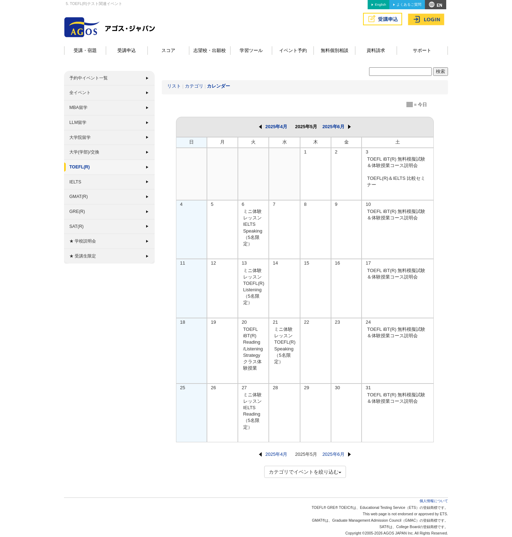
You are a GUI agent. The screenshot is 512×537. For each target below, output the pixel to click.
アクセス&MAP (435, 4)
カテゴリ (194, 86)
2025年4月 (273, 126)
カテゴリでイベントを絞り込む (305, 472)
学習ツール (251, 50)
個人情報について (434, 501)
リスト (174, 86)
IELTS (75, 181)
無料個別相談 (334, 50)
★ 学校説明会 (82, 241)
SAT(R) (76, 226)
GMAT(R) (78, 196)
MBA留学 (78, 107)
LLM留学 (77, 122)
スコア (168, 50)
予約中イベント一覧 (88, 77)
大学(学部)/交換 (84, 152)
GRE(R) (77, 211)
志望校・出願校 (209, 50)
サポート (422, 50)
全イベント (80, 92)
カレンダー (218, 86)
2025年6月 (336, 126)
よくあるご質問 (408, 4)
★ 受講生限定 (82, 256)
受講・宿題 (85, 50)
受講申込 (126, 50)
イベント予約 (293, 50)
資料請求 (376, 50)
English (380, 4)
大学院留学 (80, 137)
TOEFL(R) (79, 167)
